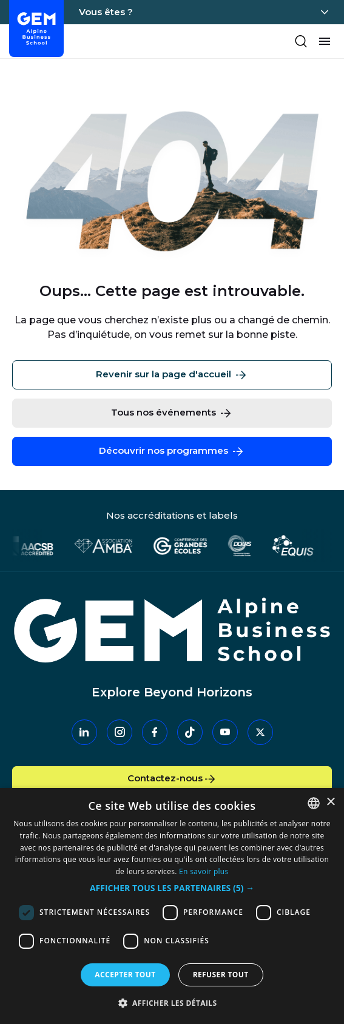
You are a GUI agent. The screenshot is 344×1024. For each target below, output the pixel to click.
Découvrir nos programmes (172, 451)
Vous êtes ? (106, 12)
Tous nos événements (172, 413)
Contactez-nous (172, 779)
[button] (172, 888)
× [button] (330, 802)
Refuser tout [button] (221, 974)
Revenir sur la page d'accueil (172, 375)
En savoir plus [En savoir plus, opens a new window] (203, 871)
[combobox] (314, 803)
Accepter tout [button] (125, 974)
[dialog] (172, 906)
